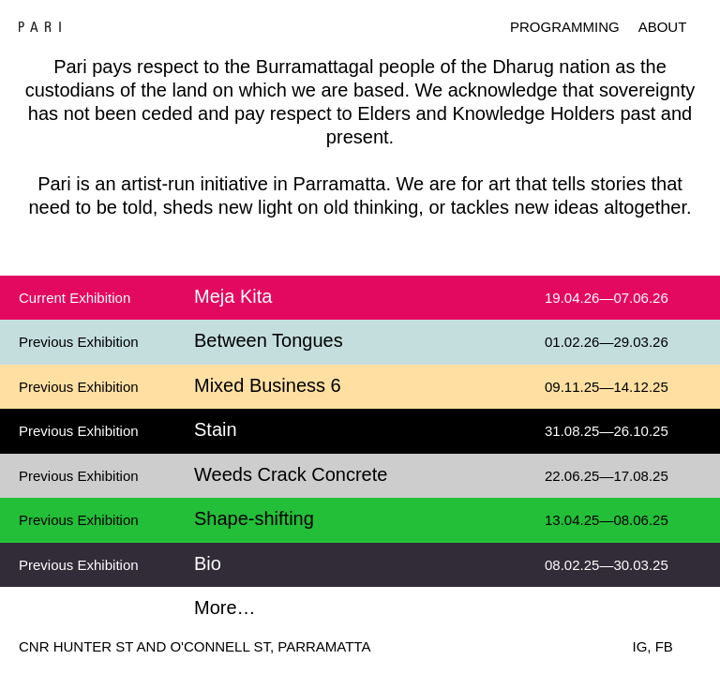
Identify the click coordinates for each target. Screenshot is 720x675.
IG (640, 646)
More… (225, 607)
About (662, 27)
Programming (565, 27)
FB (664, 646)
